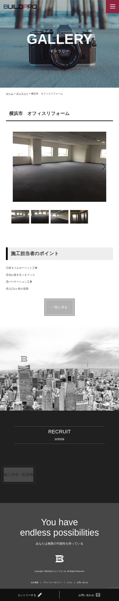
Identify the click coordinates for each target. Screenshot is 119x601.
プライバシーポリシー (52, 582)
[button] (103, 167)
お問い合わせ (82, 582)
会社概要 (34, 582)
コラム (69, 582)
